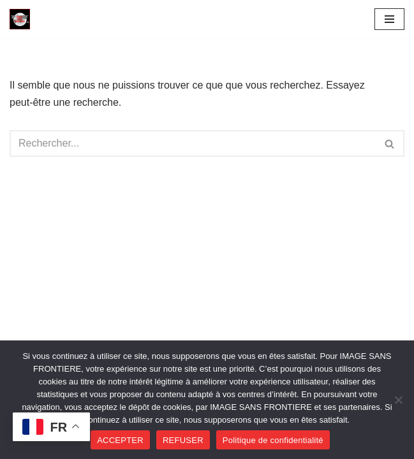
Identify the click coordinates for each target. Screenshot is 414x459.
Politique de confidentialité (273, 440)
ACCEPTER (120, 440)
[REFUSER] (398, 399)
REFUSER (183, 440)
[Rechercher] (193, 143)
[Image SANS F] (23, 19)
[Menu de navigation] (389, 19)
